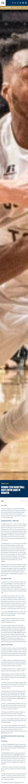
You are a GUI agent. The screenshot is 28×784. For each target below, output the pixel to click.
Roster (20, 7)
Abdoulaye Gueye (19, 746)
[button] (13, 3)
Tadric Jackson (17, 632)
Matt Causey (20, 698)
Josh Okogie (19, 630)
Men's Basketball (6, 7)
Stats (24, 7)
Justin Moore (17, 754)
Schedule (15, 7)
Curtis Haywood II (6, 753)
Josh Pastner (4, 534)
